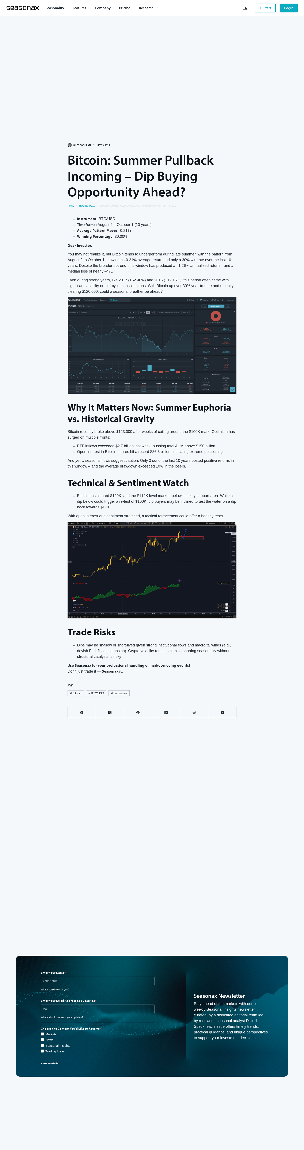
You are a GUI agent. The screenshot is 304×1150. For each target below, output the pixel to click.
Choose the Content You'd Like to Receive (70, 1028)
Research (149, 8)
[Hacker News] (222, 712)
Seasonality (54, 7)
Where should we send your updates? (62, 1017)
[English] (245, 8)
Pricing (124, 7)
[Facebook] (82, 712)
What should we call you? (55, 989)
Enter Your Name (52, 973)
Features (79, 7)
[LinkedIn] (166, 712)
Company (103, 7)
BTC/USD (96, 693)
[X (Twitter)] (110, 712)
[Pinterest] (138, 712)
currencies (119, 693)
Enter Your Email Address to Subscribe (68, 1001)
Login (288, 7)
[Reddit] (194, 712)
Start (265, 7)
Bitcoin (75, 693)
